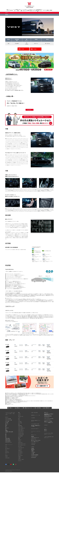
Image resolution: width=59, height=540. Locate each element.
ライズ (19, 420)
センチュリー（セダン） (21, 459)
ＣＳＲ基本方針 (33, 452)
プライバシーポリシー (47, 417)
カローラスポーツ (7, 448)
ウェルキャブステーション (8, 442)
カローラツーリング (20, 416)
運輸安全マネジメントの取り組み (48, 421)
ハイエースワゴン (7, 457)
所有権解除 (32, 448)
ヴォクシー (6, 12)
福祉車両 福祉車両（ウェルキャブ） (35, 421)
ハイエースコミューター (21, 447)
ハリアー (19, 417)
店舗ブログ (45, 429)
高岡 (5, 429)
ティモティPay (33, 444)
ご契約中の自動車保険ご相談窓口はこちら (48, 437)
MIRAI (19, 412)
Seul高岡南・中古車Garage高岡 (9, 431)
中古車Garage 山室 (7, 439)
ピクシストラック (20, 455)
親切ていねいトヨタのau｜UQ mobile (35, 440)
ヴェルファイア (7, 452)
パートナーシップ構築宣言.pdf (48, 422)
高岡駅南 (6, 430)
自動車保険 (32, 436)
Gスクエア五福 (7, 421)
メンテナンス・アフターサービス (35, 432)
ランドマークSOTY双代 (8, 418)
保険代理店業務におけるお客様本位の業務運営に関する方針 (48, 414)
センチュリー (19, 460)
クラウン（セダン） (20, 426)
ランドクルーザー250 (20, 433)
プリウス (19, 413)
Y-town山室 (6, 422)
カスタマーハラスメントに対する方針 (48, 418)
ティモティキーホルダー (34, 456)
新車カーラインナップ (8, 444)
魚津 (5, 435)
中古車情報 (33, 417)
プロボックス (19, 450)
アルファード (6, 451)
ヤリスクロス (19, 421)
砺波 (5, 434)
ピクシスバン (19, 454)
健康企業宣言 (32, 449)
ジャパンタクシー (20, 451)
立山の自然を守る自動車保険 (34, 454)
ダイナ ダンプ (20, 446)
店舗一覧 (6, 14)
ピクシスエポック (20, 452)
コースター (19, 441)
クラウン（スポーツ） (21, 429)
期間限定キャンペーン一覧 (35, 415)
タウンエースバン (20, 442)
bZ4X (19, 424)
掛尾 (5, 426)
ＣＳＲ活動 (32, 453)
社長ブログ (45, 412)
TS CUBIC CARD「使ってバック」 (35, 437)
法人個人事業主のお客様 (35, 423)
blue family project (33, 457)
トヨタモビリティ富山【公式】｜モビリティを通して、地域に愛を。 (10, 413)
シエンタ (6, 456)
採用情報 (45, 425)
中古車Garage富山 (7, 438)
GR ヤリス (19, 437)
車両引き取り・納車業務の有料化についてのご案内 (35, 426)
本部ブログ (45, 430)
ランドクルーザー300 (20, 434)
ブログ (45, 427)
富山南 (6, 425)
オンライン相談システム (34, 441)
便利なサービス (33, 434)
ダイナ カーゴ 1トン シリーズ (21, 443)
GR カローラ (19, 439)
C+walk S (19, 456)
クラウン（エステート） (21, 430)
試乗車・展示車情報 (34, 412)
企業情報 (32, 446)
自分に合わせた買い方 (34, 428)
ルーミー (6, 447)
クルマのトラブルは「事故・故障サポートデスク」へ (48, 434)
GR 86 (19, 438)
